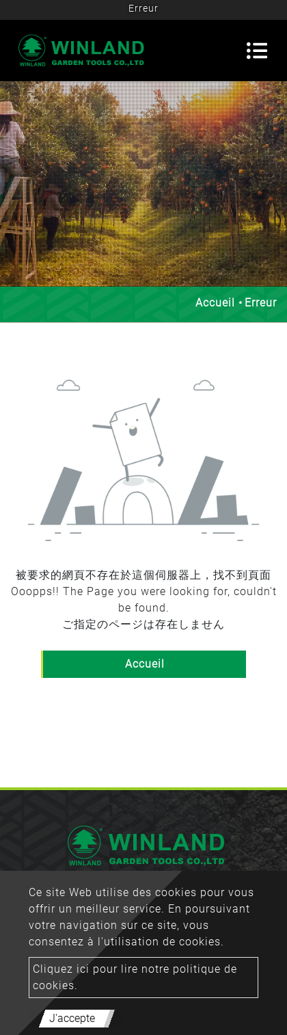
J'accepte (72, 1018)
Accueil (215, 302)
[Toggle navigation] (257, 50)
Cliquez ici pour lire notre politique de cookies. (135, 977)
